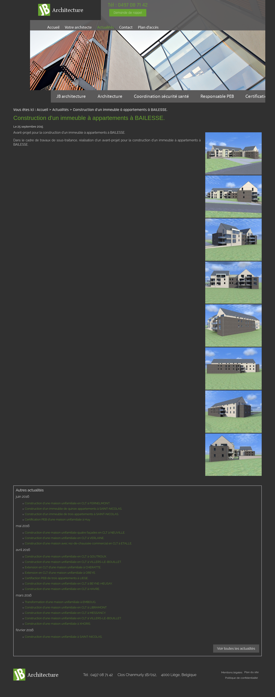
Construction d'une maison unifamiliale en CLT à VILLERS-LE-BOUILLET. (73, 574)
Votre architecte (78, 27)
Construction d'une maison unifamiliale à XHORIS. (58, 636)
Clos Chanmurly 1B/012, (157, 687)
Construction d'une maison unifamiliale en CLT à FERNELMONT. (67, 515)
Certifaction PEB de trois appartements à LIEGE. (56, 590)
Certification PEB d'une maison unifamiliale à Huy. (58, 532)
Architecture (112, 96)
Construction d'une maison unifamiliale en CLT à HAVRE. (62, 601)
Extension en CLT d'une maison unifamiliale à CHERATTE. (63, 579)
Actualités (105, 27)
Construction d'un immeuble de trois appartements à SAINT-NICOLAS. (72, 526)
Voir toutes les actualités (236, 661)
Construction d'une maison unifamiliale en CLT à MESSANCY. (65, 625)
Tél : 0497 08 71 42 (131, 5)
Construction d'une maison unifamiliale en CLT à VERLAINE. (64, 550)
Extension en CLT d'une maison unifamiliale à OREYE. (60, 585)
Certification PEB (74, 109)
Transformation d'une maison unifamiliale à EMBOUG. (60, 614)
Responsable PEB (224, 96)
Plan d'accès (148, 27)
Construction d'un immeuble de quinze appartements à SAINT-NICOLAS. (73, 521)
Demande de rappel (131, 12)
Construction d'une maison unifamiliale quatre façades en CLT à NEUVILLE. (75, 545)
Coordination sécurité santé (165, 96)
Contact (126, 27)
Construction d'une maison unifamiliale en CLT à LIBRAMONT (66, 619)
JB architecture (72, 96)
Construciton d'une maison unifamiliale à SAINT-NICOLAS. (63, 649)
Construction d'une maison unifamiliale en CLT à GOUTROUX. (66, 569)
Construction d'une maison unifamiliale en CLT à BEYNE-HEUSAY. (68, 596)
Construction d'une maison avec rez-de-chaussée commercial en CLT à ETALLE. (78, 555)
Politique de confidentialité (241, 690)
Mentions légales (231, 684)
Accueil (53, 27)
